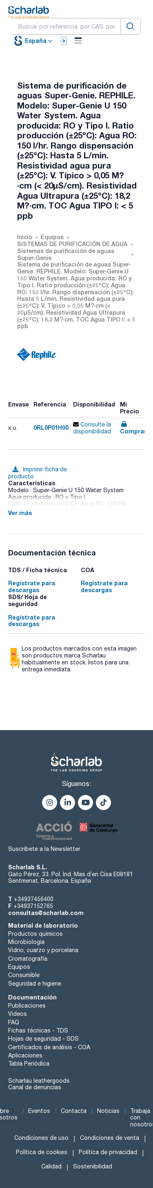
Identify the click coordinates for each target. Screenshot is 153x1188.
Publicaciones (27, 1005)
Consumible (24, 975)
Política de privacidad (108, 1152)
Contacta (73, 1111)
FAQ (13, 1022)
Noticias (108, 1111)
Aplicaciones (25, 1055)
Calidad (51, 1166)
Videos (17, 1013)
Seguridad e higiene (34, 983)
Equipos (19, 967)
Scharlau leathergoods (39, 1080)
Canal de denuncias (34, 1087)
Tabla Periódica (28, 1063)
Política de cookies (41, 1152)
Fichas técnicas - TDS (38, 1030)
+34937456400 (33, 899)
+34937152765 (33, 906)
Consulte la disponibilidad (92, 428)
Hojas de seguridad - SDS (43, 1038)
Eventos (39, 1111)
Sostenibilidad (92, 1166)
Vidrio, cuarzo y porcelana (43, 950)
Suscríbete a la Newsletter (44, 849)
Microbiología (26, 942)
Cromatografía (27, 958)
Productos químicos (35, 933)
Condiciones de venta (109, 1138)
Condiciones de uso (41, 1138)
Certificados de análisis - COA (49, 1047)
